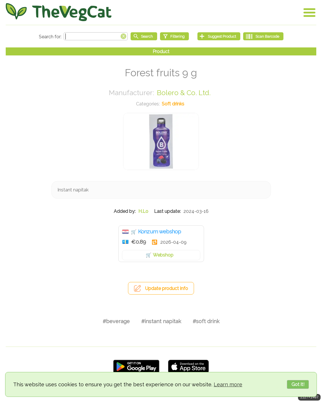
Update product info (166, 288)
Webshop (163, 255)
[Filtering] (174, 36)
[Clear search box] (123, 35)
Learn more (228, 384)
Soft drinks (173, 104)
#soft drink (206, 321)
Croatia (125, 231)
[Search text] (96, 36)
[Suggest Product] (218, 36)
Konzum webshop (159, 231)
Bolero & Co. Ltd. (184, 93)
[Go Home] (58, 12)
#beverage (116, 321)
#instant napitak (161, 321)
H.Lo (143, 211)
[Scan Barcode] (263, 36)
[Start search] (144, 36)
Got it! (297, 384)
